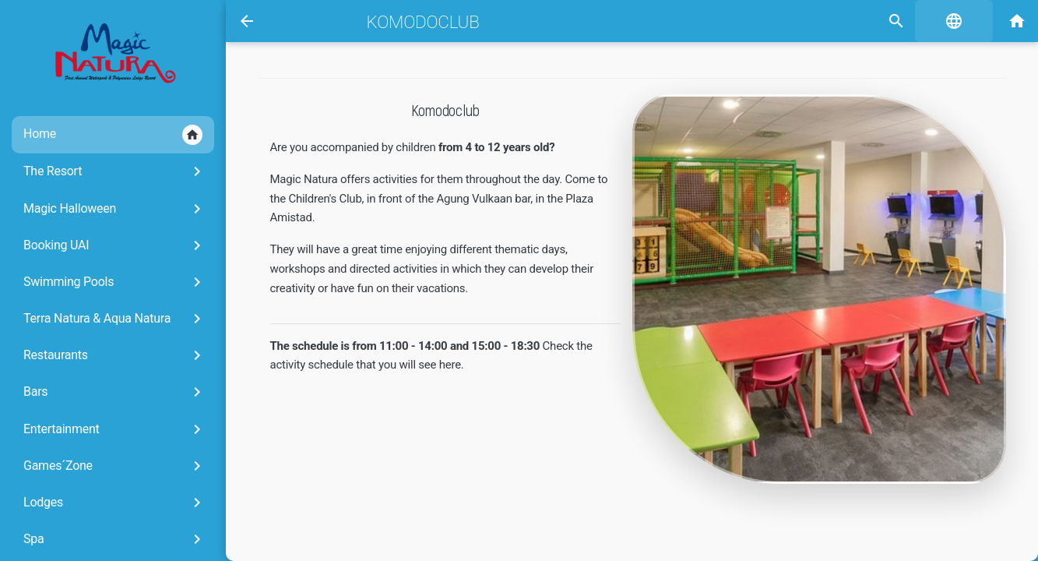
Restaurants (114, 355)
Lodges (114, 502)
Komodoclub (423, 22)
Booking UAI (114, 245)
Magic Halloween (114, 208)
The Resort (114, 171)
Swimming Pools (114, 282)
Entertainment (114, 429)
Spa (114, 539)
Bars (114, 392)
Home (112, 135)
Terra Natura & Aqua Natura (114, 318)
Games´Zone (114, 466)
